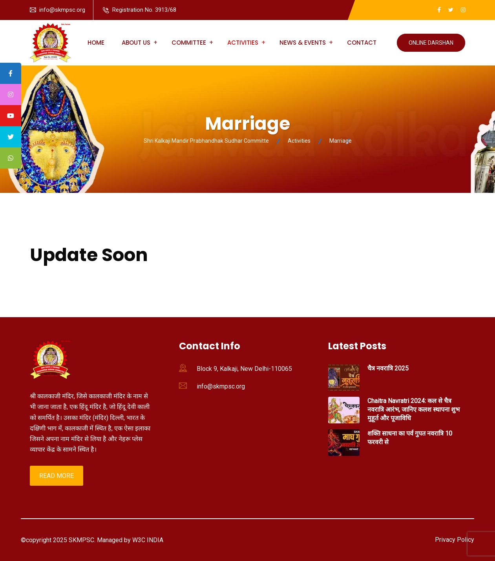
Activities (242, 42)
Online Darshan (431, 43)
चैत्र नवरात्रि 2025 (388, 368)
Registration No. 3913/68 (144, 9)
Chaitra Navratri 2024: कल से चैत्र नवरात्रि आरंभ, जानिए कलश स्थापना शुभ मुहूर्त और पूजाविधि (413, 409)
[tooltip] (10, 73)
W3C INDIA (147, 540)
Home (96, 42)
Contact (361, 42)
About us (136, 42)
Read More (56, 475)
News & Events (302, 42)
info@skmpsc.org (62, 9)
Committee (189, 42)
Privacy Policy (454, 539)
